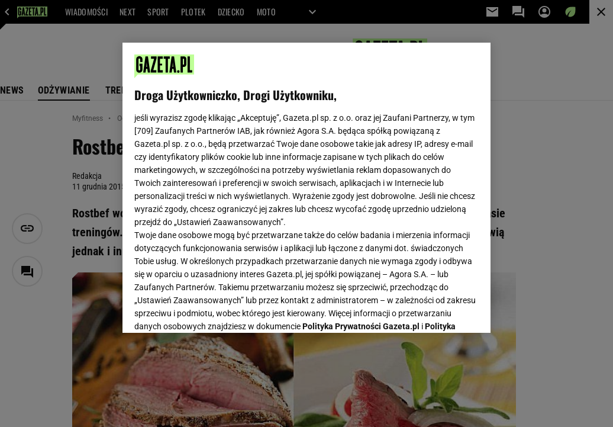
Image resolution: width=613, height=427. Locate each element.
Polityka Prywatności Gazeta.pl (361, 176)
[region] (306, 188)
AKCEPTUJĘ (439, 309)
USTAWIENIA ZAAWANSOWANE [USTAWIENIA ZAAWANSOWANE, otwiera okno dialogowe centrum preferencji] (212, 309)
